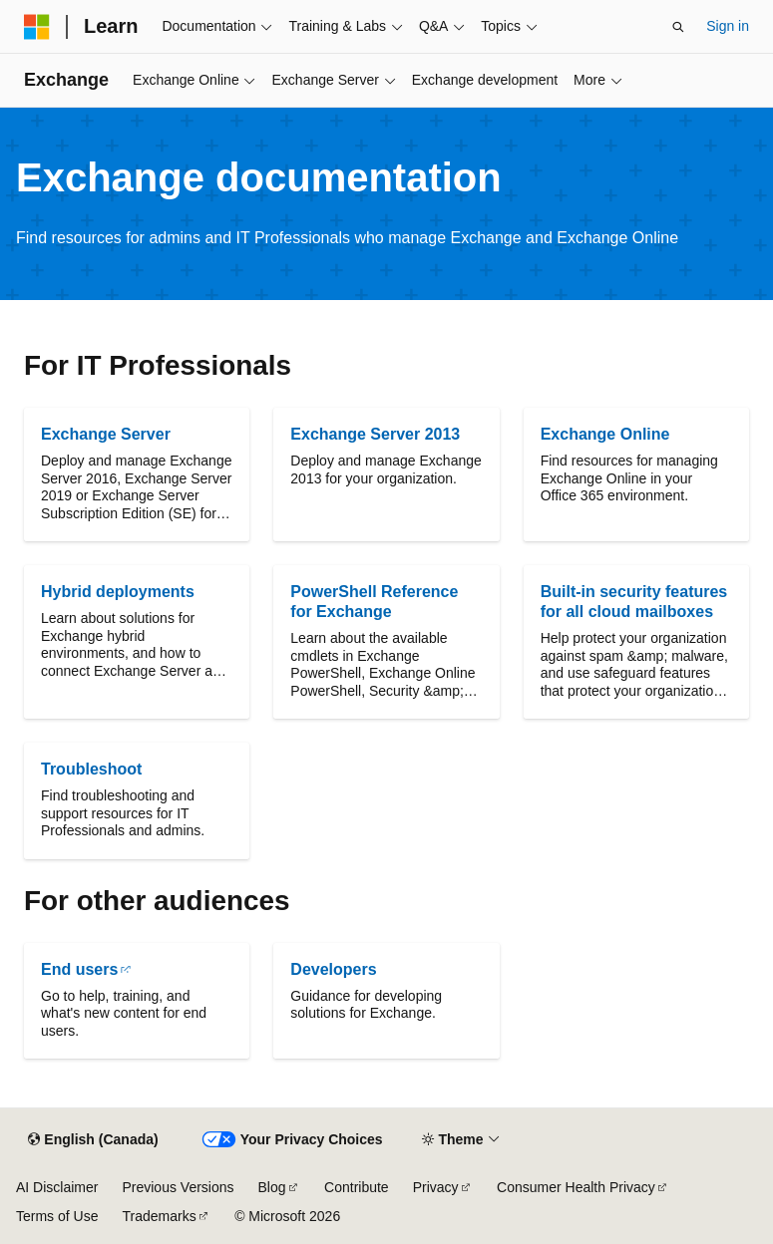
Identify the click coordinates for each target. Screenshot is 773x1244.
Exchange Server (106, 434)
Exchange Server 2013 (375, 434)
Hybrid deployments (117, 591)
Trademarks (158, 1216)
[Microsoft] (37, 27)
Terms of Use (57, 1216)
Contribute (356, 1187)
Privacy (436, 1187)
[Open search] (678, 27)
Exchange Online (605, 434)
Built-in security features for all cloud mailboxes (634, 601)
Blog (272, 1187)
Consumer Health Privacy (576, 1187)
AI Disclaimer (57, 1187)
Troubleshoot (91, 769)
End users (79, 969)
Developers (333, 969)
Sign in (727, 26)
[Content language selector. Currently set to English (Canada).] (93, 1140)
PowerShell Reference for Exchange (374, 601)
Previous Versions (177, 1187)
